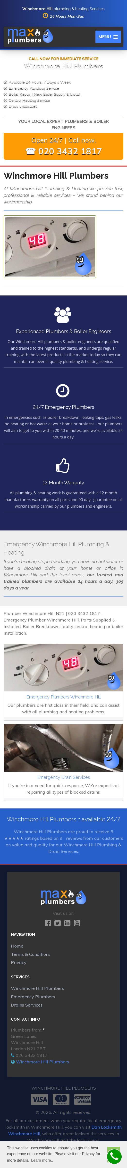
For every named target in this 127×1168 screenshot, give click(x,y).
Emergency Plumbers (33, 997)
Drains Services (26, 1005)
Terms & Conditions (30, 954)
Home (17, 946)
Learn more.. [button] (42, 1160)
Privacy (18, 962)
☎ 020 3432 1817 (63, 151)
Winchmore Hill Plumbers (37, 988)
